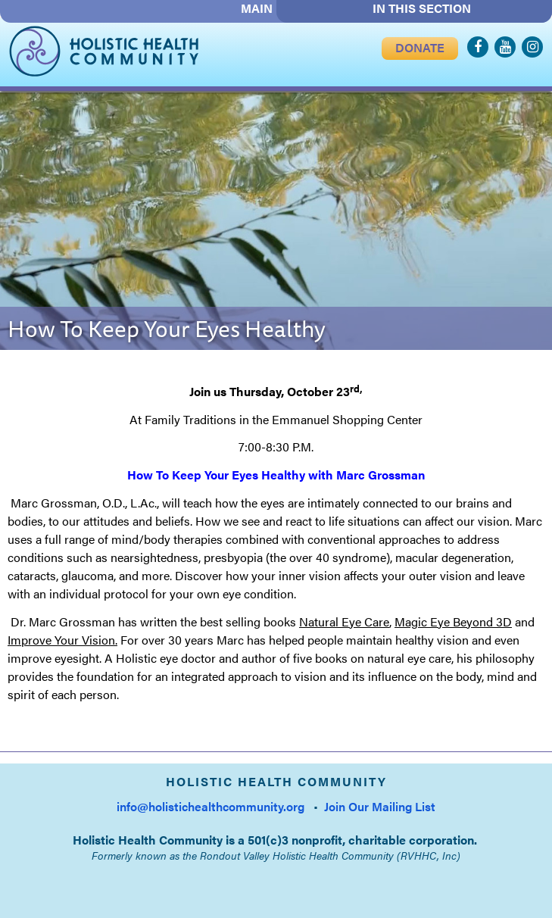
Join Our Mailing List (379, 806)
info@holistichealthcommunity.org (210, 806)
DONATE (419, 47)
